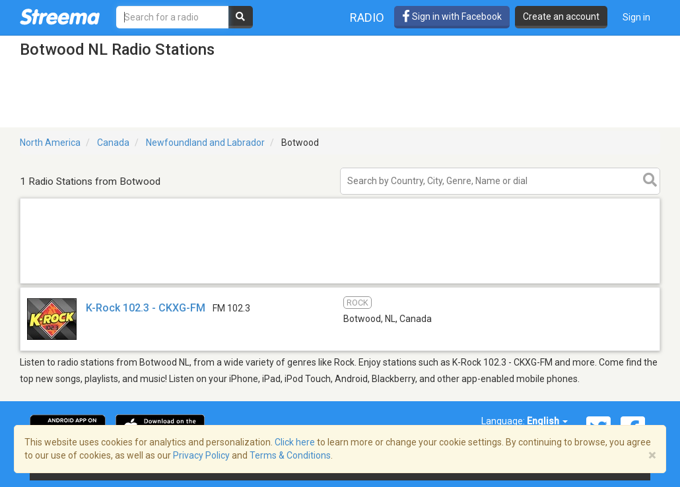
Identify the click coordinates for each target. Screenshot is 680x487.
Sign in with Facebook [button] (452, 16)
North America (50, 142)
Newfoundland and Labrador (205, 142)
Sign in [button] (636, 17)
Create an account (561, 16)
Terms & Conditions (290, 455)
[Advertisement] (340, 282)
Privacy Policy (201, 455)
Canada (113, 142)
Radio (367, 17)
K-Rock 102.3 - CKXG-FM (145, 308)
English (547, 421)
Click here (295, 442)
